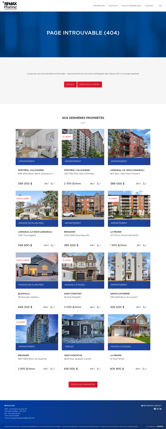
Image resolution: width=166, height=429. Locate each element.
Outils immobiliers (131, 6)
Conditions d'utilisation (109, 426)
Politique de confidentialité (89, 426)
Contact (149, 6)
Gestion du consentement (128, 426)
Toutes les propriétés (83, 384)
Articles (113, 6)
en (160, 6)
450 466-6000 (14, 413)
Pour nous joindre (90, 84)
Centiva (159, 426)
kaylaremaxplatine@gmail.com (23, 418)
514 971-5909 (14, 416)
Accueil (70, 84)
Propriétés (99, 6)
